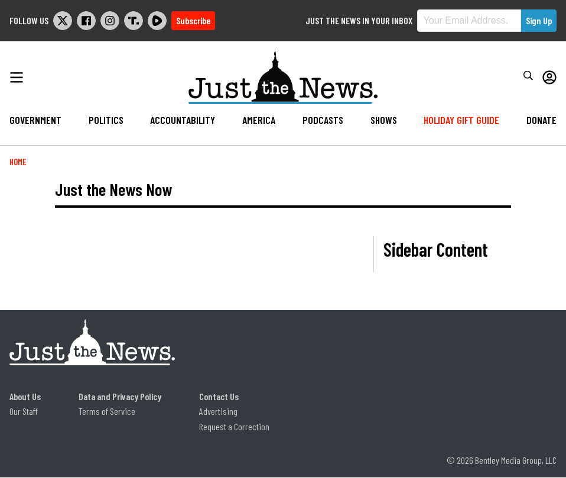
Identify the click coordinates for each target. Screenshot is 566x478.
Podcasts (322, 119)
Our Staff (23, 411)
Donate (541, 119)
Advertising (218, 411)
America (258, 119)
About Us (25, 396)
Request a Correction (234, 426)
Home (17, 162)
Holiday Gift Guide (461, 119)
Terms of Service (107, 411)
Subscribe (193, 20)
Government (35, 119)
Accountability (182, 119)
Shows (383, 119)
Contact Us (219, 396)
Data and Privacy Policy (120, 396)
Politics (106, 119)
